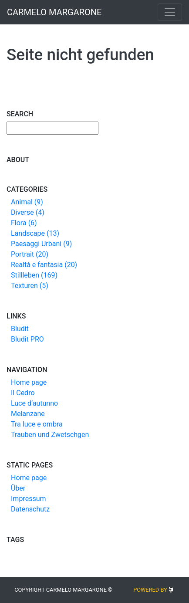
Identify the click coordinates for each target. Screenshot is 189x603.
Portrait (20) (29, 254)
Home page (29, 382)
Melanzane (28, 414)
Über (18, 488)
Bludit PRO (27, 339)
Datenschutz (30, 509)
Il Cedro (23, 393)
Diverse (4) (27, 212)
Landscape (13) (35, 233)
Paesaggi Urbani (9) (41, 244)
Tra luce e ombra (37, 424)
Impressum (28, 499)
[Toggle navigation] (170, 12)
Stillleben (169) (34, 275)
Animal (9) (27, 202)
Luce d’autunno (34, 403)
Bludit (20, 329)
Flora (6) (24, 223)
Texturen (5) (29, 285)
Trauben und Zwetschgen (50, 434)
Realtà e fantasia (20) (44, 265)
